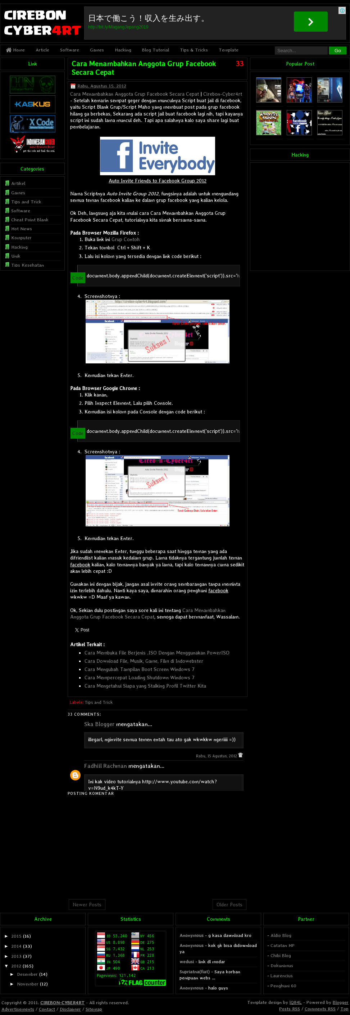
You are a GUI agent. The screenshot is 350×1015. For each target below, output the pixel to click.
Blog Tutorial (155, 50)
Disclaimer (70, 1009)
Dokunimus (282, 965)
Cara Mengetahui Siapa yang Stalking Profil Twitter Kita (145, 686)
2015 (16, 936)
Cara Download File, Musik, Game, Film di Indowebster (144, 661)
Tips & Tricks (194, 50)
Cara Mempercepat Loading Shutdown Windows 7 (140, 677)
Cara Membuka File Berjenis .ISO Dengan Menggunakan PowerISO (157, 653)
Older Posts (229, 904)
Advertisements (17, 1009)
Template (228, 50)
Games (97, 50)
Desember (27, 974)
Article (42, 50)
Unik (16, 256)
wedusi (186, 961)
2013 (16, 956)
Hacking (123, 50)
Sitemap (94, 1009)
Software (69, 50)
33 (240, 63)
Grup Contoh (126, 239)
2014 (16, 946)
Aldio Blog (281, 935)
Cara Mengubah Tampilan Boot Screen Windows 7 (140, 669)
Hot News (21, 228)
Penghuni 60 (283, 985)
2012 (16, 966)
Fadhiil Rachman (105, 765)
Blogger (341, 1002)
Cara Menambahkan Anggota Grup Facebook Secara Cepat (134, 94)
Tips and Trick (99, 702)
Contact (47, 1009)
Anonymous (191, 935)
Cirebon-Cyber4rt (222, 94)
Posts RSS (289, 1008)
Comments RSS (320, 1008)
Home (15, 50)
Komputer (21, 237)
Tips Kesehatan (27, 265)
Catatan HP (283, 945)
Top (344, 1008)
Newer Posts (87, 904)
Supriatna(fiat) (194, 971)
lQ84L (296, 1002)
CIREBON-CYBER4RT (62, 1002)
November (27, 984)
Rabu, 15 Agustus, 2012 (217, 756)
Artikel (18, 183)
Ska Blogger (99, 724)
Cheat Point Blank (30, 219)
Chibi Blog (281, 955)
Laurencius (282, 975)
